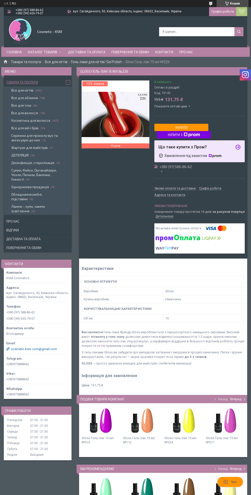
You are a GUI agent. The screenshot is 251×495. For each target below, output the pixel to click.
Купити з (184, 135)
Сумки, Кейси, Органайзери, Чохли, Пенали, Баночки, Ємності (34, 174)
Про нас (186, 52)
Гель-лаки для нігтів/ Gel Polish (96, 62)
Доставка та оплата (86, 52)
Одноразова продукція (30, 187)
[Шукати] (238, 31)
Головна (14, 52)
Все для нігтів (56, 62)
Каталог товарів (42, 52)
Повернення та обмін (130, 52)
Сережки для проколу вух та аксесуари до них (34, 137)
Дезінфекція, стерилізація (32, 162)
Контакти (164, 52)
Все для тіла (21, 105)
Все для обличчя (24, 98)
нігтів (101, 346)
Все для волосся (24, 113)
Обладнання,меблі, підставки (26, 196)
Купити (181, 128)
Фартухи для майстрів (29, 147)
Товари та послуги (26, 62)
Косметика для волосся (30, 120)
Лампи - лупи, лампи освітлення (28, 208)
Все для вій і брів (24, 128)
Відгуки (12, 230)
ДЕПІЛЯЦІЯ (20, 155)
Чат (230, 482)
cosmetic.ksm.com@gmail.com (34, 349)
